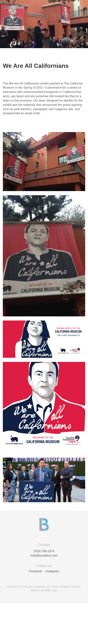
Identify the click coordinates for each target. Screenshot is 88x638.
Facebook (35, 571)
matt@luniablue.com (44, 555)
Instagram (52, 571)
